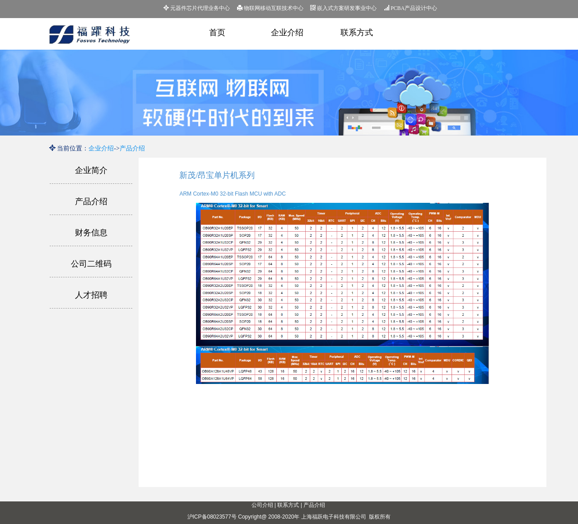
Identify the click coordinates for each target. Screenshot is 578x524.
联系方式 (356, 32)
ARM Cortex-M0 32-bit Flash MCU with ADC (232, 194)
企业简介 (91, 170)
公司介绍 (262, 505)
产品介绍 (132, 148)
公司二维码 (91, 263)
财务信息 (91, 232)
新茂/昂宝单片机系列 (217, 175)
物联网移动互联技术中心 (270, 8)
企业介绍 (287, 32)
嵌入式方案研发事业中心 (343, 8)
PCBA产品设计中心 (410, 8)
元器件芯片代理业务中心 (196, 8)
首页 (217, 32)
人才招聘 (91, 294)
